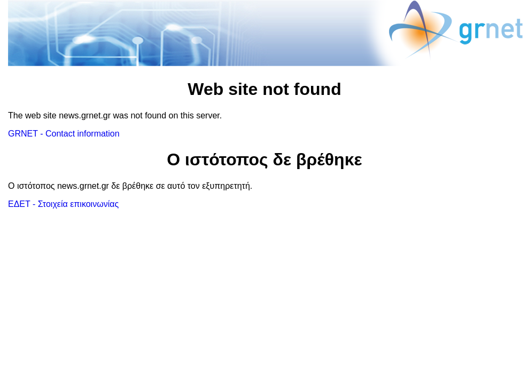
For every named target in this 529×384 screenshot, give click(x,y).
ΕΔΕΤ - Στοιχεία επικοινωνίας (63, 204)
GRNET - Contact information (64, 133)
